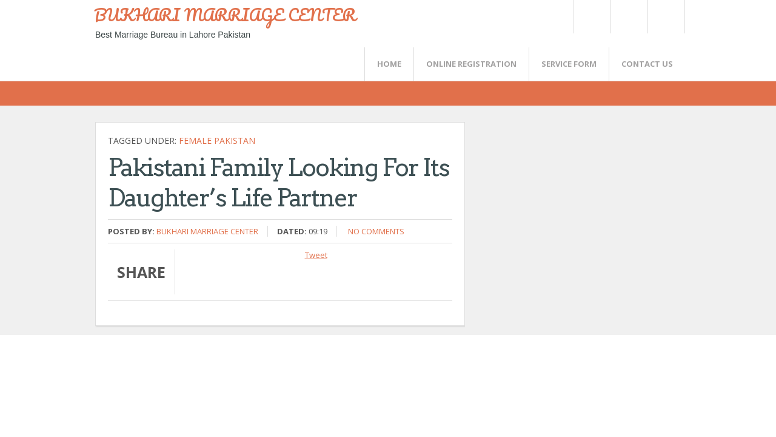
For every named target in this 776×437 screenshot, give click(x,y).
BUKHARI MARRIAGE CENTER (225, 14)
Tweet (316, 254)
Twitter (591, 16)
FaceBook (663, 16)
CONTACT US (647, 63)
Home (389, 63)
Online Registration (471, 63)
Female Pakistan (217, 140)
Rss (628, 16)
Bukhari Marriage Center (207, 231)
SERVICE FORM (569, 63)
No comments (376, 231)
